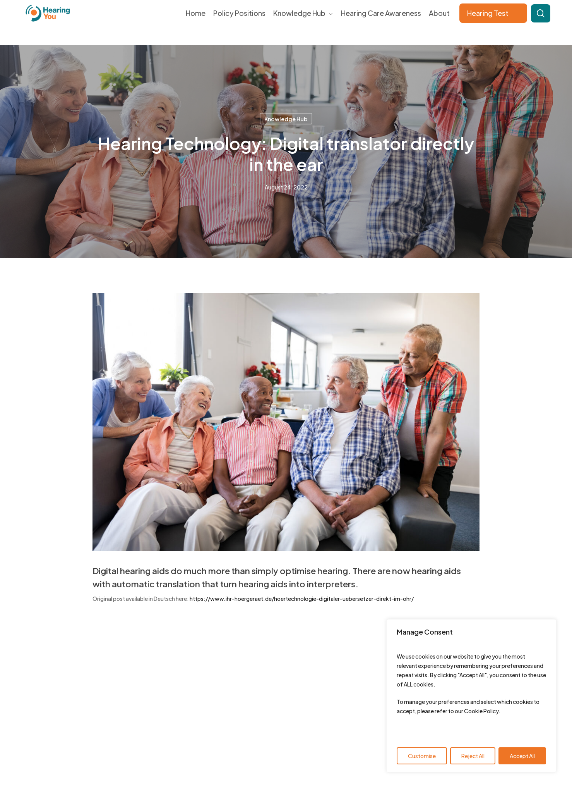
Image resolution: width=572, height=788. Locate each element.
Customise (422, 755)
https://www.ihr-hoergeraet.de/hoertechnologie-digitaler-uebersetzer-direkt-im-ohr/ (302, 598)
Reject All (473, 755)
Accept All (522, 755)
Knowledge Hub (286, 118)
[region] (471, 696)
